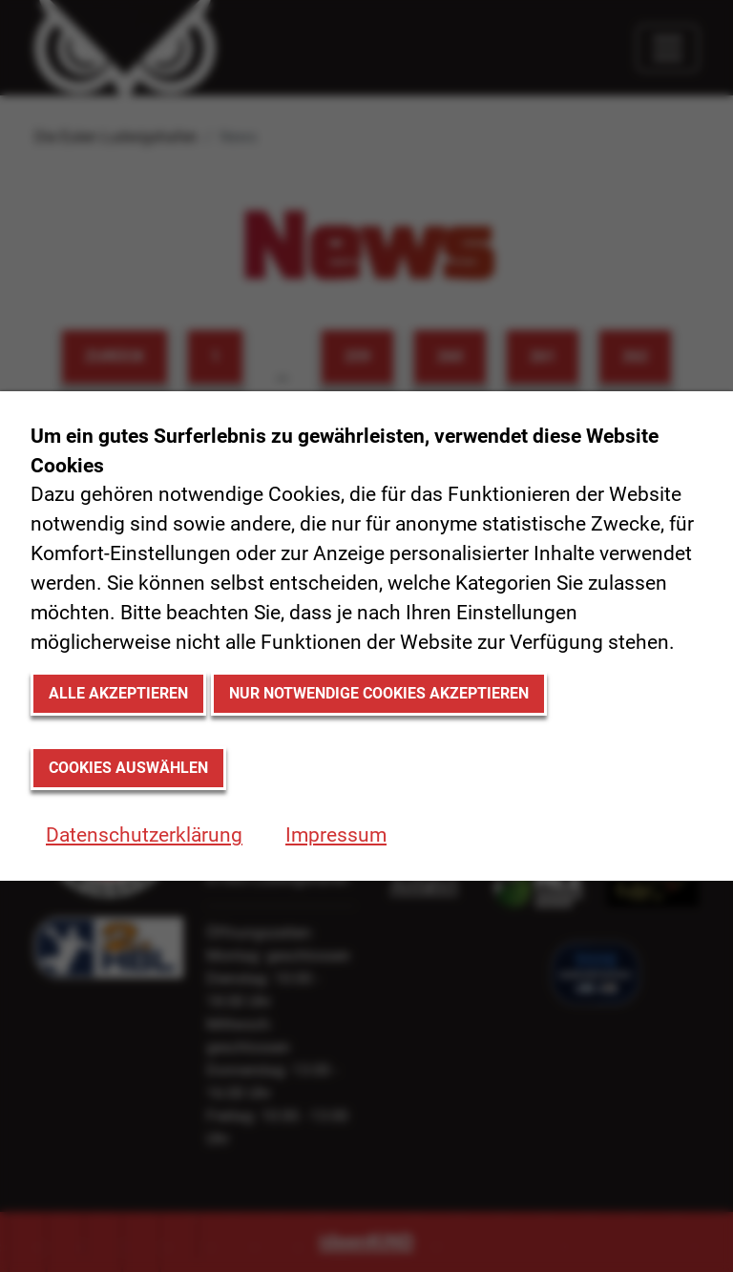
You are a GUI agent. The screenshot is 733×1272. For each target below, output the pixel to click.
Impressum (336, 835)
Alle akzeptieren (118, 693)
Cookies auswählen (128, 768)
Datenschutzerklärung (144, 835)
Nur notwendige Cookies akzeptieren (379, 693)
